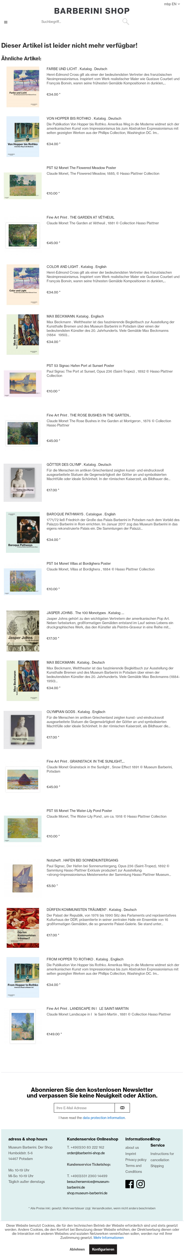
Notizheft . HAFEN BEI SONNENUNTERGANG (82, 860)
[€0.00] (175, 22)
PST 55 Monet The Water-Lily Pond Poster (79, 811)
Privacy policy (135, 1160)
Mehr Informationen (109, 1238)
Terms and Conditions (133, 1169)
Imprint (130, 1154)
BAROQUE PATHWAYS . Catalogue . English (81, 514)
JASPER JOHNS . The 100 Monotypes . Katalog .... (85, 613)
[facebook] (129, 1184)
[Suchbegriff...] (84, 21)
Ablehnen (77, 1249)
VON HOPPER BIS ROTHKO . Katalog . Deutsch (84, 118)
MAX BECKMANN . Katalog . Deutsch (76, 662)
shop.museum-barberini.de (87, 1193)
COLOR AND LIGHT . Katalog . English (76, 267)
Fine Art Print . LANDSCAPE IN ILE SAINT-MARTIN (87, 1008)
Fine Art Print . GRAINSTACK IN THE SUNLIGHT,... (86, 761)
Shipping (157, 1166)
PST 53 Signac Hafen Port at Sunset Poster (80, 366)
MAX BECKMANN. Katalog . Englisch (75, 316)
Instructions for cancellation (162, 1157)
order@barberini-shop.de (86, 1153)
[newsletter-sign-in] (122, 1108)
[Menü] (8, 22)
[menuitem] (84, 22)
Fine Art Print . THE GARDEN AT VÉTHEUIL (80, 217)
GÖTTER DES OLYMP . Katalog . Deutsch (79, 464)
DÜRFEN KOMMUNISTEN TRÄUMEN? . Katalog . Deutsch (92, 910)
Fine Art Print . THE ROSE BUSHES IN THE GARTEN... (89, 415)
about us (132, 1147)
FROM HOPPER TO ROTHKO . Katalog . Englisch (85, 959)
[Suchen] (126, 21)
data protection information (104, 1118)
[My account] (163, 22)
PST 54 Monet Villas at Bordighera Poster (79, 563)
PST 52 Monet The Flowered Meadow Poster (81, 168)
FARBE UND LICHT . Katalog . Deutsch (77, 69)
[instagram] (140, 1184)
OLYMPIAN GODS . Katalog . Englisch (76, 712)
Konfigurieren (103, 1249)
